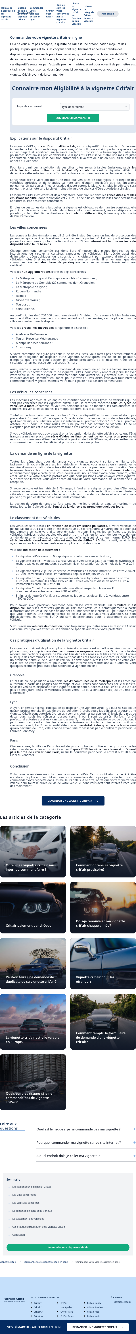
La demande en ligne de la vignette (32, 1210)
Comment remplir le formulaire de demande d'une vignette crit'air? (101, 1037)
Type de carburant (29, 106)
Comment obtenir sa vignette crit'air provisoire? (99, 867)
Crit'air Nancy (94, 1303)
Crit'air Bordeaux (96, 1307)
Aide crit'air (108, 13)
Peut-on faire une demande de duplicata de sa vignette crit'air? (31, 979)
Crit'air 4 (38, 1316)
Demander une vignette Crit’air (68, 1247)
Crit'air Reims (67, 1316)
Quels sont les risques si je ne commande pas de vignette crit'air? (29, 1097)
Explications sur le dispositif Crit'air (31, 1186)
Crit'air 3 (38, 1311)
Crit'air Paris (66, 1311)
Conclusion (18, 1234)
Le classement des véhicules (28, 1218)
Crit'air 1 (38, 1303)
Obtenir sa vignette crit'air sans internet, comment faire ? (31, 867)
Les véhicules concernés (25, 1202)
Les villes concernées (24, 1194)
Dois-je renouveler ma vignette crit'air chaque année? (100, 923)
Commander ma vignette (73, 118)
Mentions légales (122, 1302)
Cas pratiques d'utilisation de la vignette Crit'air (38, 1226)
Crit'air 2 (38, 1307)
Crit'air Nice (93, 1311)
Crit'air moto (93, 1316)
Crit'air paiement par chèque (28, 925)
